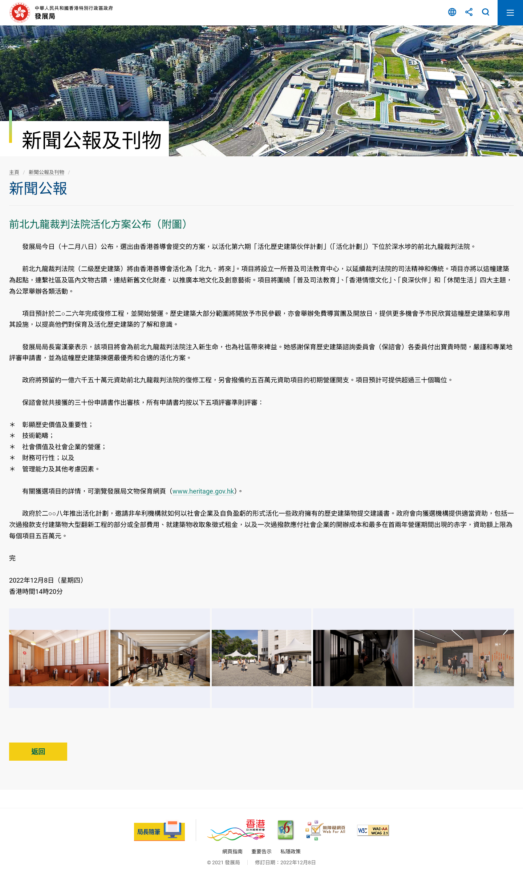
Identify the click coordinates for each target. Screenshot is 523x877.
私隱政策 (290, 851)
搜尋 (485, 12)
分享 (469, 12)
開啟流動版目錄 (510, 12)
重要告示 (261, 851)
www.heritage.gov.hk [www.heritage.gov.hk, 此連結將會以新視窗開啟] (203, 491)
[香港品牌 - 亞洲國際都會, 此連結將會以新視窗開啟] (236, 830)
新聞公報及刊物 (46, 172)
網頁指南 (232, 851)
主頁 (14, 172)
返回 (38, 752)
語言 (452, 12)
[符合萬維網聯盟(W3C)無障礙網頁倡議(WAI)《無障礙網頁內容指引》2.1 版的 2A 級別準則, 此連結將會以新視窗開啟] (373, 830)
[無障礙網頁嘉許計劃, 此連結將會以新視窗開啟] (325, 830)
